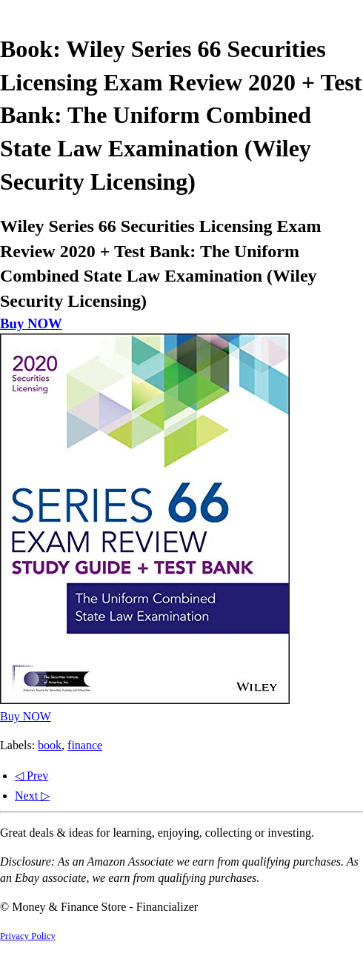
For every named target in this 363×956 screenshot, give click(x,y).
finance (84, 745)
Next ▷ (32, 795)
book (49, 745)
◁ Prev (31, 775)
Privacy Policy (28, 936)
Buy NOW (31, 323)
